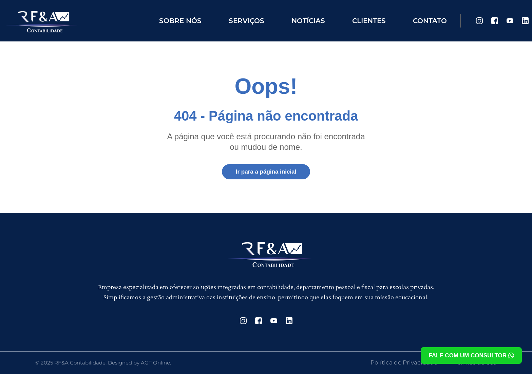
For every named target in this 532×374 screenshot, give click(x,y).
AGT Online (155, 362)
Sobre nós (180, 21)
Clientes (369, 21)
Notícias (308, 21)
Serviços (246, 21)
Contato (430, 21)
